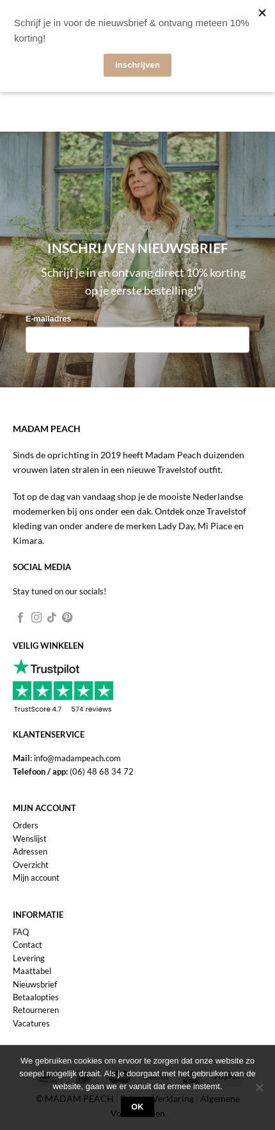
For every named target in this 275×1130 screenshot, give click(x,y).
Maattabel (32, 971)
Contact (27, 945)
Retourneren (36, 1010)
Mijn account (36, 877)
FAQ (21, 932)
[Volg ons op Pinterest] (67, 618)
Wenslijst (30, 838)
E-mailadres (48, 318)
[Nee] (259, 1091)
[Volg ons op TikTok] (52, 618)
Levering (29, 958)
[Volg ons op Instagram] (36, 618)
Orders (25, 825)
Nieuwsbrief (35, 984)
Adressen (30, 851)
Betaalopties (36, 997)
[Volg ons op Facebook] (20, 618)
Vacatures (31, 1023)
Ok (137, 1107)
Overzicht (31, 865)
